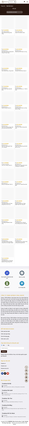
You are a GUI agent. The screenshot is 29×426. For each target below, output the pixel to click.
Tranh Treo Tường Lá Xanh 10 (7, 165)
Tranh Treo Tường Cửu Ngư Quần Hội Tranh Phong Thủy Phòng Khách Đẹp (7, 128)
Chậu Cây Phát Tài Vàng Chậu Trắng (7, 33)
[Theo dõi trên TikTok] (5, 373)
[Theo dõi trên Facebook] (2, 373)
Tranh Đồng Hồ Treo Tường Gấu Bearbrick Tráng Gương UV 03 (7, 261)
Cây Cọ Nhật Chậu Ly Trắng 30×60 (7, 70)
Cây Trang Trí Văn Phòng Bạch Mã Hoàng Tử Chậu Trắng (7, 52)
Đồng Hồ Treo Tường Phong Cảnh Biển (21, 185)
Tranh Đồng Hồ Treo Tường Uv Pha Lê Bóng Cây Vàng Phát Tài (21, 242)
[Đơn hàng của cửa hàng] (14, 12)
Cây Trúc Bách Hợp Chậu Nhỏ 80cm (7, 89)
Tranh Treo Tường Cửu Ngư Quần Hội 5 (21, 128)
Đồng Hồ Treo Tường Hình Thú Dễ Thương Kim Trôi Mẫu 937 (21, 166)
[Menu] (27, 1)
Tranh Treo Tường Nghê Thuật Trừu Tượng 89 (7, 147)
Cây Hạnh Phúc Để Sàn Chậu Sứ (20, 70)
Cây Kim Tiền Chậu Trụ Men (20, 32)
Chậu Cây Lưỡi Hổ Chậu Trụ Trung (21, 51)
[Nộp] (15, 2)
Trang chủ (3, 6)
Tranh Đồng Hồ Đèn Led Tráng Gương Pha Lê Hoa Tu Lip (7, 204)
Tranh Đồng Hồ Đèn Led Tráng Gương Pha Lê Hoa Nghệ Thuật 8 (7, 242)
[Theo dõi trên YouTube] (7, 373)
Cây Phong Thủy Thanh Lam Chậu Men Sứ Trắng (21, 108)
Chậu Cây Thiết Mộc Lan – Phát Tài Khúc (21, 89)
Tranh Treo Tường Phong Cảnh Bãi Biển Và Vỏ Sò (21, 147)
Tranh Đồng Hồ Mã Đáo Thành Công (7, 223)
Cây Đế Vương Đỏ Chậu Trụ (6, 107)
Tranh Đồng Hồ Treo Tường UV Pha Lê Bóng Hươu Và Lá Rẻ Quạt (21, 223)
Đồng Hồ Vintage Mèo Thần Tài (7, 184)
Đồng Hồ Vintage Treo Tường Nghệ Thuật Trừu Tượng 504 (20, 204)
